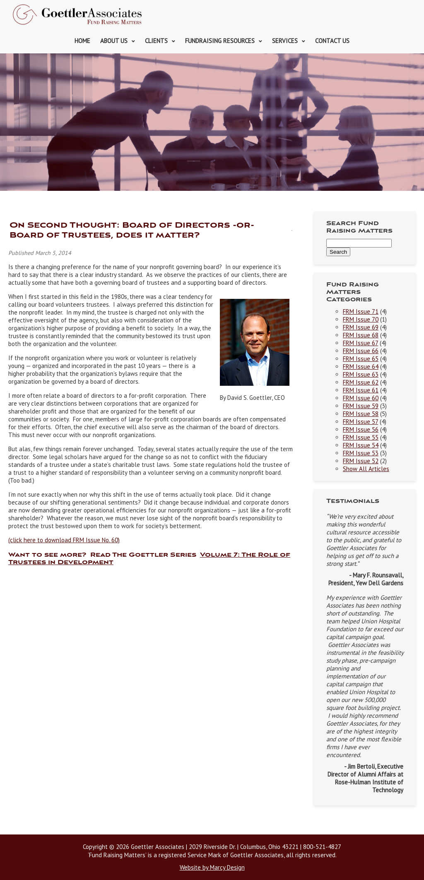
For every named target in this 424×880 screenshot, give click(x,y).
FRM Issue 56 (360, 429)
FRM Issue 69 (360, 327)
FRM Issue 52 (360, 461)
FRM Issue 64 (360, 366)
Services (285, 41)
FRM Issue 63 (360, 374)
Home (82, 41)
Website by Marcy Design (212, 867)
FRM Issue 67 (360, 343)
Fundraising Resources (220, 41)
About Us (114, 41)
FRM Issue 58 (360, 414)
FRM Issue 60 (360, 398)
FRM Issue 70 (360, 319)
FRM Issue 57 (360, 422)
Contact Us (332, 41)
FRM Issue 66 (360, 351)
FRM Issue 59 (360, 406)
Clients (156, 41)
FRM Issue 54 (360, 445)
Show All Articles (366, 469)
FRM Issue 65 (360, 359)
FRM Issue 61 (360, 390)
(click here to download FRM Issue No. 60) (64, 540)
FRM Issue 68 (360, 335)
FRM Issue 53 (360, 453)
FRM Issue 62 (360, 382)
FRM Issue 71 (360, 311)
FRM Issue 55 (360, 437)
